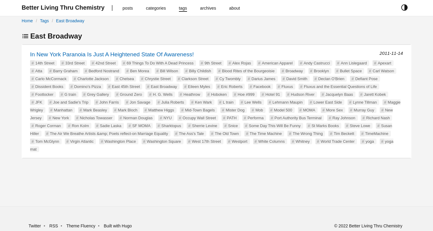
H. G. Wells (163, 94)
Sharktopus (171, 125)
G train (70, 94)
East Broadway (70, 20)
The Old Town (227, 133)
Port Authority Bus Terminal (298, 118)
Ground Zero (131, 94)
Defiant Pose (366, 78)
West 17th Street (206, 141)
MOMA (309, 110)
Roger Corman (48, 125)
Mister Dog (235, 110)
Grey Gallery (98, 94)
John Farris (109, 102)
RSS (53, 225)
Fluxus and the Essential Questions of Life (340, 86)
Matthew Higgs (161, 110)
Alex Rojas (241, 63)
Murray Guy (364, 110)
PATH (232, 118)
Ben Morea (139, 71)
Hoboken (219, 94)
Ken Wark (203, 102)
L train (228, 102)
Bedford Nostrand (103, 71)
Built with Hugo (118, 225)
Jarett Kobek (375, 94)
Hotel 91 (273, 94)
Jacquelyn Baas (339, 94)
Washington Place (120, 141)
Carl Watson (383, 71)
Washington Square (164, 141)
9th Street (212, 63)
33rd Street (74, 63)
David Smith (296, 78)
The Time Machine (266, 133)
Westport (239, 141)
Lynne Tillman (365, 102)
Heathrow (191, 94)
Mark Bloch (127, 110)
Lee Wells (253, 102)
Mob (259, 110)
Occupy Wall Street (199, 118)
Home (27, 20)
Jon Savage (140, 102)
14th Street (44, 63)
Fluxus (287, 86)
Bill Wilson (169, 71)
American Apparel (277, 63)
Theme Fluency (81, 225)
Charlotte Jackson (93, 78)
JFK (38, 102)
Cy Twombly (230, 78)
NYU (168, 118)
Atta (38, 71)
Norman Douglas (138, 118)
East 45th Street (126, 86)
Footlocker (44, 94)
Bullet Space (351, 71)
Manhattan (63, 110)
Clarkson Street (195, 78)
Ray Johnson (344, 118)
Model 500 (283, 110)
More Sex (334, 110)
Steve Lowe (360, 125)
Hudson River (303, 94)
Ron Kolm (80, 125)
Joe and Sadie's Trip (70, 102)
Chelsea (127, 78)
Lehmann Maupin (287, 102)
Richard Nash (378, 118)
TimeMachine (376, 133)
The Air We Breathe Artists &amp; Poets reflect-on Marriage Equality (109, 133)
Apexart (384, 63)
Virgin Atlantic (82, 141)
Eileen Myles (199, 86)
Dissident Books (49, 86)
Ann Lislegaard (354, 63)
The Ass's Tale (191, 133)
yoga (370, 141)
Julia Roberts (172, 102)
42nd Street (106, 63)
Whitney (303, 141)
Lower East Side (328, 102)
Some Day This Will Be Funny (274, 125)
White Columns (271, 141)
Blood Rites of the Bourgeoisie (248, 71)
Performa (255, 118)
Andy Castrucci (317, 63)
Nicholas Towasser (96, 118)
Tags (44, 20)
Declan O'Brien (331, 78)
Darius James (263, 78)
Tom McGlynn (47, 141)
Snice (233, 125)
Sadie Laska (110, 125)
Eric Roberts (232, 86)
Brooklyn (321, 71)
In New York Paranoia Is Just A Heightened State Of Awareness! (112, 54)
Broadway (294, 71)
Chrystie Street (158, 78)
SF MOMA (141, 125)
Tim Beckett (344, 133)
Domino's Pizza (87, 86)
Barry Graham (65, 71)
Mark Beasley (95, 110)
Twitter (35, 225)
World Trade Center (338, 141)
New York (60, 118)
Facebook (262, 86)
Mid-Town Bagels (200, 110)
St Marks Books (325, 125)
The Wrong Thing (308, 133)
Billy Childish (200, 71)
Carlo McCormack (50, 78)
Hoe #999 (246, 94)
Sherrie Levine (204, 125)
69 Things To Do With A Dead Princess (160, 63)
